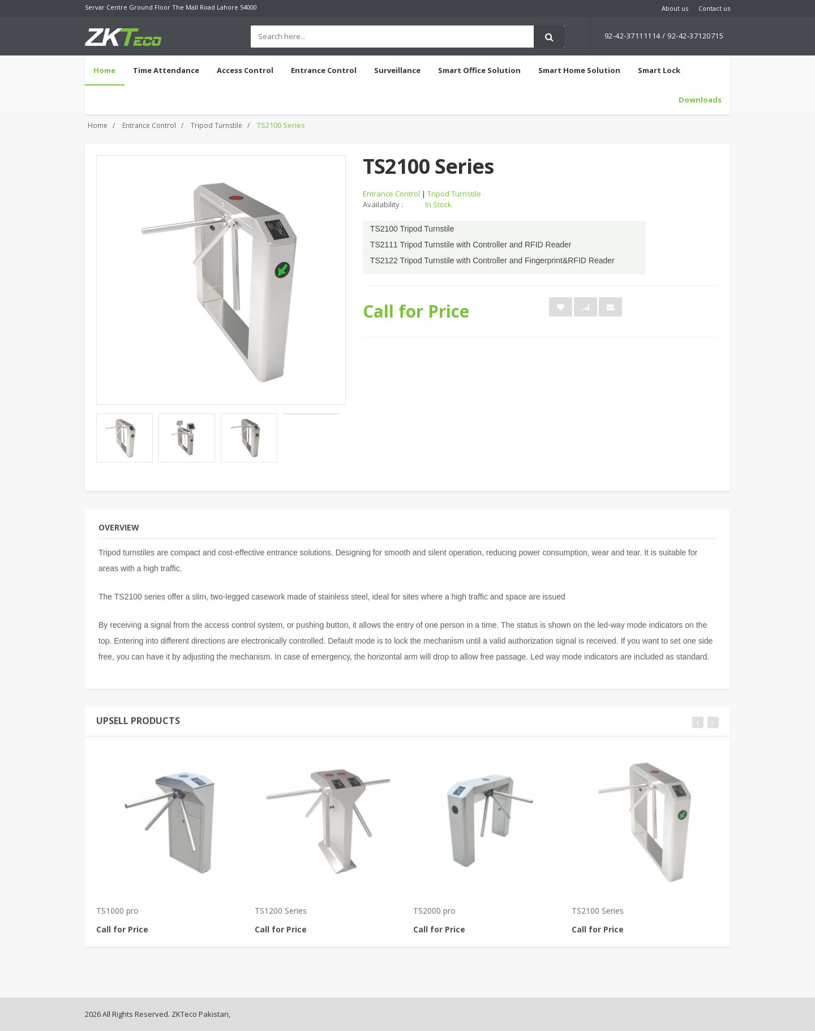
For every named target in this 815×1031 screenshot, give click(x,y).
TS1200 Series (281, 914)
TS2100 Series (598, 914)
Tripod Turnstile (216, 125)
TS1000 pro (117, 914)
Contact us (714, 8)
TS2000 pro (434, 914)
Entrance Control (149, 125)
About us (675, 8)
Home (104, 70)
